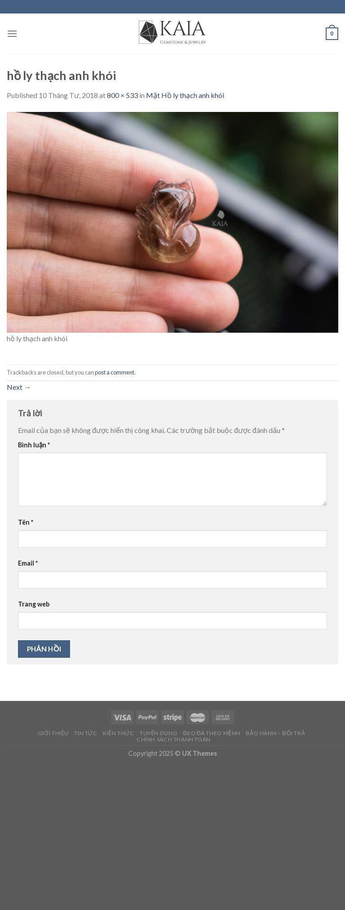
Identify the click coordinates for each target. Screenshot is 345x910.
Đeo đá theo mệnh (211, 733)
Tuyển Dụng (158, 733)
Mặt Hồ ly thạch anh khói (185, 95)
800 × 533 (122, 95)
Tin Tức (85, 733)
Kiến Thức (118, 733)
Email (28, 563)
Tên (25, 522)
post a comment (114, 372)
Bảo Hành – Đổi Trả (275, 733)
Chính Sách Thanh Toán (174, 739)
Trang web (33, 604)
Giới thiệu (53, 733)
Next (19, 387)
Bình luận (34, 445)
